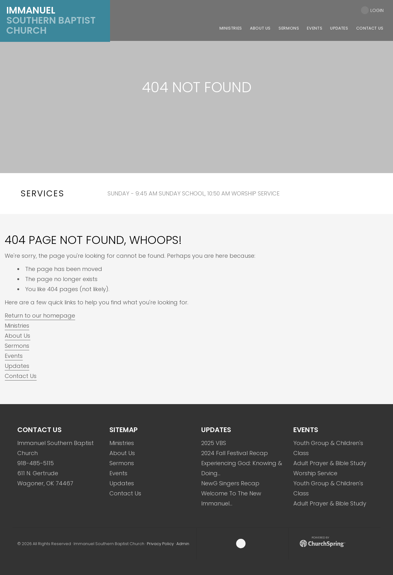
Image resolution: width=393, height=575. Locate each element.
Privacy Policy (160, 543)
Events (14, 356)
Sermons (17, 346)
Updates (17, 366)
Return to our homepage (40, 315)
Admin (182, 543)
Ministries (17, 326)
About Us (17, 336)
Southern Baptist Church (51, 20)
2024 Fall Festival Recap (234, 453)
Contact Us (20, 376)
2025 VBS (213, 443)
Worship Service (315, 473)
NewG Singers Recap (230, 483)
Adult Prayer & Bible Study (329, 463)
